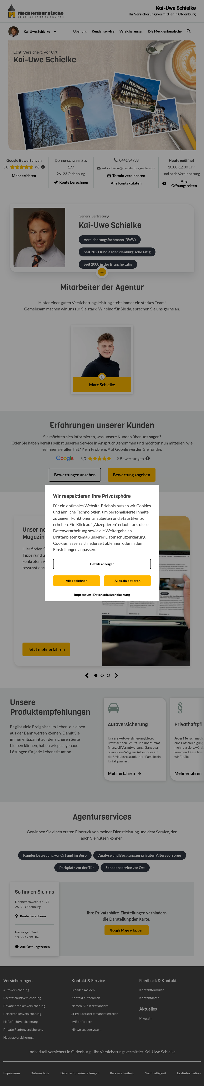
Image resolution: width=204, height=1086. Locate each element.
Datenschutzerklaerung (111, 594)
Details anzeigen (102, 564)
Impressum (82, 594)
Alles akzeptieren (127, 581)
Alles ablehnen (76, 581)
